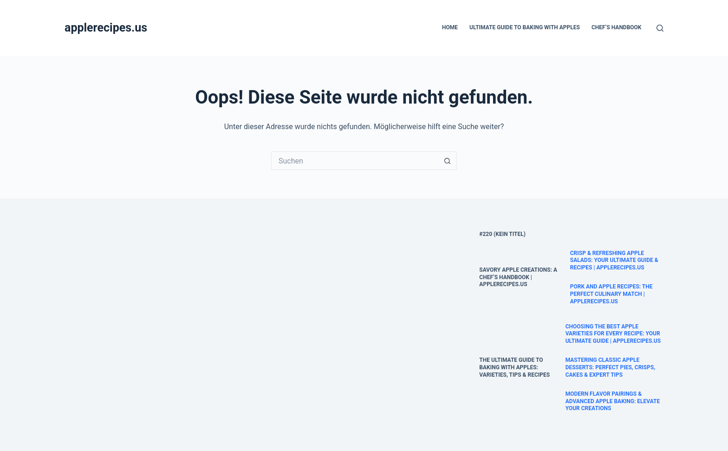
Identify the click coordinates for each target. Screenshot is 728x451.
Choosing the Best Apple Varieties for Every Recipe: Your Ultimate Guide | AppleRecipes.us (613, 333)
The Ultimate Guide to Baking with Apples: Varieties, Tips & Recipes (514, 367)
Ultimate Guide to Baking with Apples (524, 27)
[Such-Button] (447, 160)
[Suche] (659, 28)
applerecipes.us (106, 27)
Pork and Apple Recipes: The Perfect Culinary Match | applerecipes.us (611, 293)
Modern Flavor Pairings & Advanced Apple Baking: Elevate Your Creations (613, 401)
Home (450, 27)
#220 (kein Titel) (502, 234)
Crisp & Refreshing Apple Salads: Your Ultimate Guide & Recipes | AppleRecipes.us (614, 260)
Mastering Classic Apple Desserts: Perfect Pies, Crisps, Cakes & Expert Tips (611, 367)
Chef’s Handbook (617, 27)
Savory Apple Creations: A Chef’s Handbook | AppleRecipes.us (518, 277)
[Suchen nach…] (354, 160)
